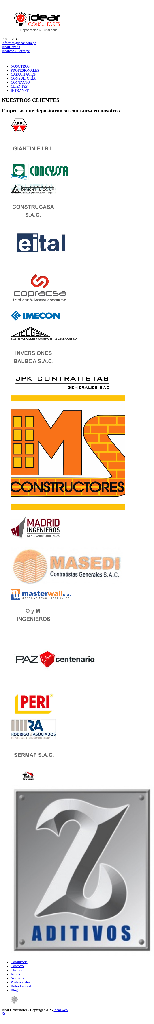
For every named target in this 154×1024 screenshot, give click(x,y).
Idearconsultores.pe (16, 51)
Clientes (16, 970)
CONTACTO (20, 82)
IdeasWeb (61, 1010)
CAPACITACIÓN (24, 74)
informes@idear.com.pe (19, 43)
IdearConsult (11, 47)
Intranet (16, 974)
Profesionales (20, 982)
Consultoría (19, 962)
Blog (14, 990)
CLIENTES (19, 86)
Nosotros (17, 978)
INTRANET (20, 90)
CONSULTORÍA (23, 78)
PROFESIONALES (25, 70)
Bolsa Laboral (21, 986)
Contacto (17, 966)
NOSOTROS (20, 66)
